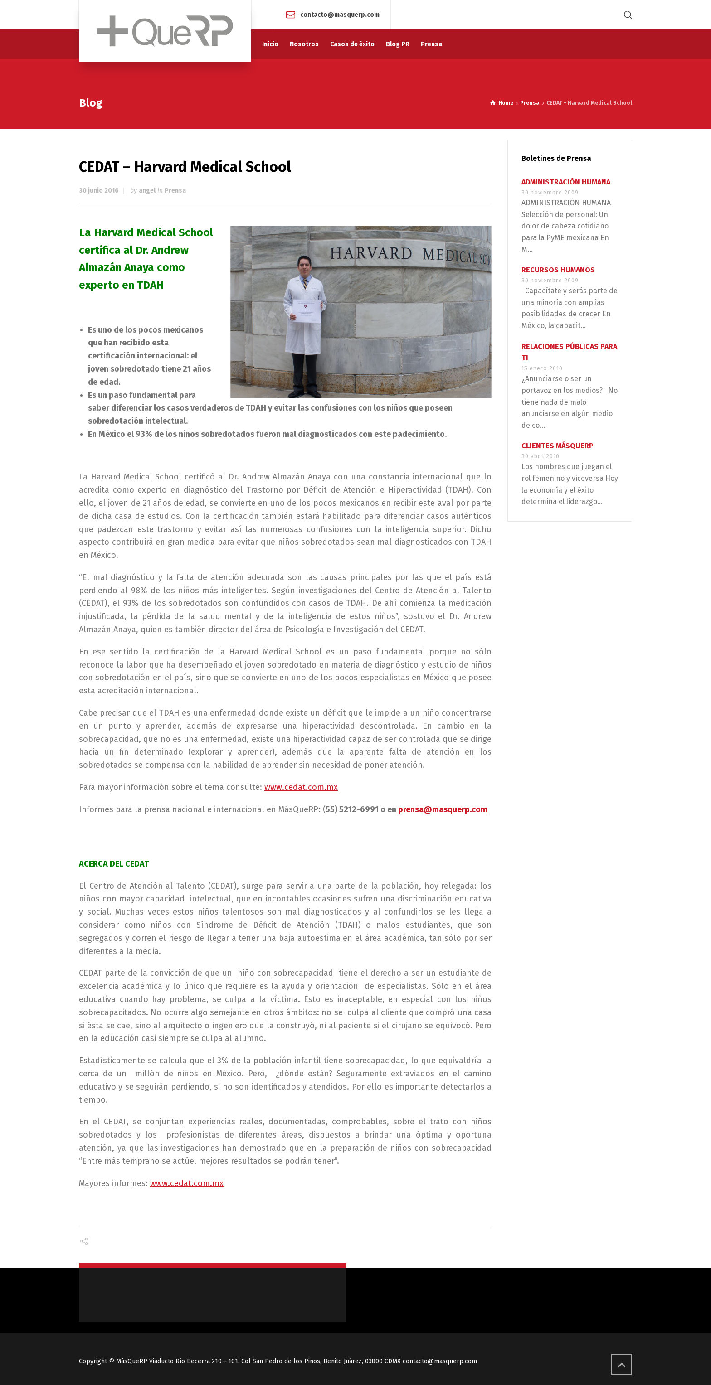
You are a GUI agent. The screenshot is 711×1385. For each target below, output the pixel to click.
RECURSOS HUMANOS (558, 270)
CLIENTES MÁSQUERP (557, 445)
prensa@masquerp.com (442, 809)
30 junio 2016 (99, 190)
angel (147, 190)
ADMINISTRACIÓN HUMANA (565, 182)
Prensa (175, 190)
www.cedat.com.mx (301, 787)
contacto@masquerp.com (340, 14)
